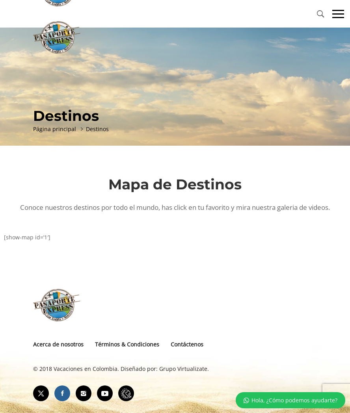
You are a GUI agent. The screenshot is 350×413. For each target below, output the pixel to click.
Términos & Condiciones (127, 344)
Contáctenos (187, 344)
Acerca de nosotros (58, 344)
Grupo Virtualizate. (184, 368)
